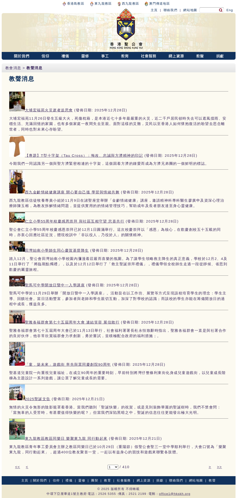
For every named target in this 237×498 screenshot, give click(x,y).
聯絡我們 (170, 10)
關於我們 (40, 480)
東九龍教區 (101, 3)
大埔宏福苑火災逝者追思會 (49, 110)
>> (219, 467)
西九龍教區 (128, 3)
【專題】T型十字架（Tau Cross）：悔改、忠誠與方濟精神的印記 (84, 155)
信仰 (56, 480)
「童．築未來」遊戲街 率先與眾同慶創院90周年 (68, 364)
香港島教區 (73, 3)
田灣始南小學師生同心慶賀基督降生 (57, 250)
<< (17, 467)
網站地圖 (190, 10)
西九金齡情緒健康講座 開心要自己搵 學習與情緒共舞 (72, 192)
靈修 (81, 480)
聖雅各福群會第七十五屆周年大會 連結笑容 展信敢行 (72, 322)
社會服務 (124, 480)
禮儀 (68, 480)
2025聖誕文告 (37, 399)
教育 (107, 480)
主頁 (154, 10)
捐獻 (159, 480)
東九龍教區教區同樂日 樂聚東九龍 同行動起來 (66, 438)
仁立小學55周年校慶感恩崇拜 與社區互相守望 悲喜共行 (75, 221)
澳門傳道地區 (157, 3)
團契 (94, 480)
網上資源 (143, 480)
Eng (229, 10)
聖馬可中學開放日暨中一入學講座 (55, 285)
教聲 (212, 480)
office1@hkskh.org (174, 494)
